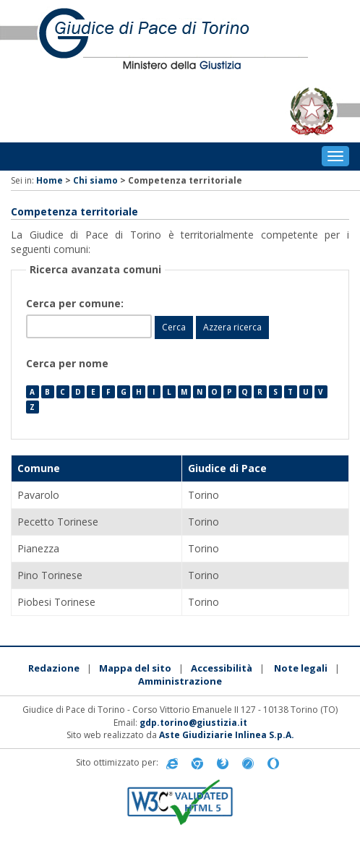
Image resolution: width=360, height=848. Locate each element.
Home (49, 180)
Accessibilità (221, 667)
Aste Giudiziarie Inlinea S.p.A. (226, 735)
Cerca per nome (67, 363)
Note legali (300, 667)
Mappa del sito (135, 667)
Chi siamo (95, 180)
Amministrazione (180, 681)
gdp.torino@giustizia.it (193, 722)
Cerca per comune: (76, 303)
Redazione (54, 667)
